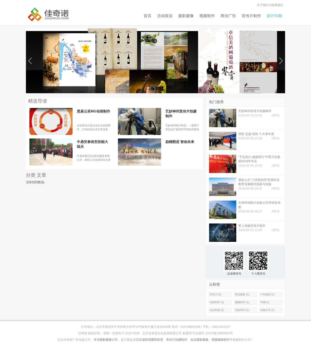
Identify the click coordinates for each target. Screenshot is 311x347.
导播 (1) (264, 302)
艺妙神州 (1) (242, 310)
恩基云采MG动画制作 (93, 111)
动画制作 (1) (217, 302)
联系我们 (277, 5)
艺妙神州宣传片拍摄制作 (181, 113)
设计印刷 (274, 16)
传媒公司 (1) (267, 310)
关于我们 (263, 5)
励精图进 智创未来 (179, 142)
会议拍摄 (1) (217, 310)
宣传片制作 (251, 16)
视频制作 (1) (242, 302)
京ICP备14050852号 (219, 333)
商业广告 (228, 16)
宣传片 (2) (215, 294)
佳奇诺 (82, 333)
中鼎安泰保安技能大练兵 (92, 144)
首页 (147, 16)
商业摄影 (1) (242, 294)
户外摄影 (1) (267, 294)
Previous (30, 59)
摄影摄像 (186, 16)
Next (281, 59)
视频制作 (207, 16)
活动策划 (165, 16)
